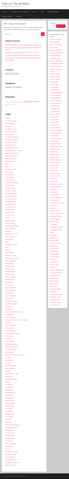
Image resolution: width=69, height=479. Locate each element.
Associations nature (11, 129)
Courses (7, 217)
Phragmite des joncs (11, 379)
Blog (6, 164)
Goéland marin (9, 269)
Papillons (8, 371)
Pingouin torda (9, 390)
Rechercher (53, 23)
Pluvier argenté (9, 406)
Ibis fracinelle (9, 309)
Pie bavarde (8, 384)
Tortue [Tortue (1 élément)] (13, 104)
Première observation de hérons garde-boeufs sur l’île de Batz (23, 45)
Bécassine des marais (11, 148)
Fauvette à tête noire (11, 244)
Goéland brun (9, 263)
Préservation (9, 417)
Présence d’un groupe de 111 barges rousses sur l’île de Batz (22, 55)
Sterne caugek (9, 438)
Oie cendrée (9, 360)
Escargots (8, 231)
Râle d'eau (53, 267)
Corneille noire (9, 209)
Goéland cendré (10, 266)
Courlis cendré (9, 212)
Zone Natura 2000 (53, 11)
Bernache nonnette (11, 161)
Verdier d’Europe (10, 465)
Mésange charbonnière (12, 344)
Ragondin (8, 419)
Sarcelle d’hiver (9, 433)
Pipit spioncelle (9, 400)
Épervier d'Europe (55, 127)
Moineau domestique (11, 347)
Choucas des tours (10, 199)
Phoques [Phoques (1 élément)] (7, 104)
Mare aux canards (10, 330)
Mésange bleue (9, 341)
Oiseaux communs (10, 365)
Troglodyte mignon (11, 460)
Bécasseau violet (10, 145)
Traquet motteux (10, 457)
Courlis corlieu (9, 215)
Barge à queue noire (11, 131)
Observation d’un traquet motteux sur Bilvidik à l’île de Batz (22, 52)
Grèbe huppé (9, 282)
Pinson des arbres (10, 392)
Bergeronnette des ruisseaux (13, 150)
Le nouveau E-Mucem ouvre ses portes (16, 320)
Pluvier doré (8, 408)
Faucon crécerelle (10, 236)
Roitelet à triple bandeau (12, 425)
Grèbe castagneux (10, 277)
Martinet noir (9, 336)
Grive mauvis (9, 285)
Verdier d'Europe (55, 305)
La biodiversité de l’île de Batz (19, 11)
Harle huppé (9, 293)
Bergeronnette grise (11, 156)
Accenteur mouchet (11, 121)
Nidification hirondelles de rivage (15, 355)
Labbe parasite (9, 314)
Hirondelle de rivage (11, 301)
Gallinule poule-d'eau (56, 146)
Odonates (8, 357)
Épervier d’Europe (10, 228)
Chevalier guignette (11, 196)
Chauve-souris (9, 185)
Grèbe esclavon (9, 279)
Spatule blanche (10, 435)
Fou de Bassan (9, 252)
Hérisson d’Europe (10, 295)
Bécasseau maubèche (11, 137)
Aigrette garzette (10, 123)
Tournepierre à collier (11, 451)
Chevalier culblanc (10, 191)
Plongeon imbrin (10, 403)
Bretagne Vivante (7, 16)
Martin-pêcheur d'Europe (57, 203)
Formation (8, 250)
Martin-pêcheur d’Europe (12, 333)
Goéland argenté (10, 261)
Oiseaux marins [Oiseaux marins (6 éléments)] (32, 101)
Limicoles (8, 322)
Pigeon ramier (9, 387)
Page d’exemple (10, 368)
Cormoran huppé (10, 207)
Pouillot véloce (9, 414)
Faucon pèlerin (9, 239)
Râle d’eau (8, 422)
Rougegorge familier (11, 427)
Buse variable (9, 172)
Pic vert (7, 382)
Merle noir (8, 338)
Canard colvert (9, 174)
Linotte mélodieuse (11, 325)
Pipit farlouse (9, 395)
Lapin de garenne (10, 317)
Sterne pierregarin (10, 443)
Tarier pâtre (8, 446)
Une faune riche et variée (12, 462)
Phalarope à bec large (11, 373)
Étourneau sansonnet (11, 234)
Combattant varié (10, 204)
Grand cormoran (10, 271)
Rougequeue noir (10, 430)
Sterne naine (9, 441)
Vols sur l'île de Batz (15, 3)
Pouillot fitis (8, 411)
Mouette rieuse (9, 352)
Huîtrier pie (8, 306)
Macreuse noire (9, 328)
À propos (18, 16)
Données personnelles (11, 226)
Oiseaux (7, 363)
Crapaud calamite (10, 220)
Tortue (7, 449)
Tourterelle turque (10, 454)
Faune (35, 11)
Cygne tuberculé (10, 223)
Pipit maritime (9, 398)
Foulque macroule (10, 255)
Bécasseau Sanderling (11, 139)
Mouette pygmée (10, 349)
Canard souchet (10, 180)
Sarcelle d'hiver (54, 278)
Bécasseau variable (10, 142)
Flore (42, 11)
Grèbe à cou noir (10, 274)
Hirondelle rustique (11, 304)
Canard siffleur (9, 177)
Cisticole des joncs (10, 201)
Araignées (8, 126)
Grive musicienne (10, 287)
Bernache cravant (10, 158)
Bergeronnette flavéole (12, 153)
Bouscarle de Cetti (10, 169)
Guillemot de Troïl (10, 290)
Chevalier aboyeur (10, 188)
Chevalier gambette (11, 193)
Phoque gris (8, 376)
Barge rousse (9, 134)
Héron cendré (9, 298)
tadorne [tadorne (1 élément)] (10, 104)
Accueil (5, 11)
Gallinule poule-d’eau (11, 258)
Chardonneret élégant (11, 182)
